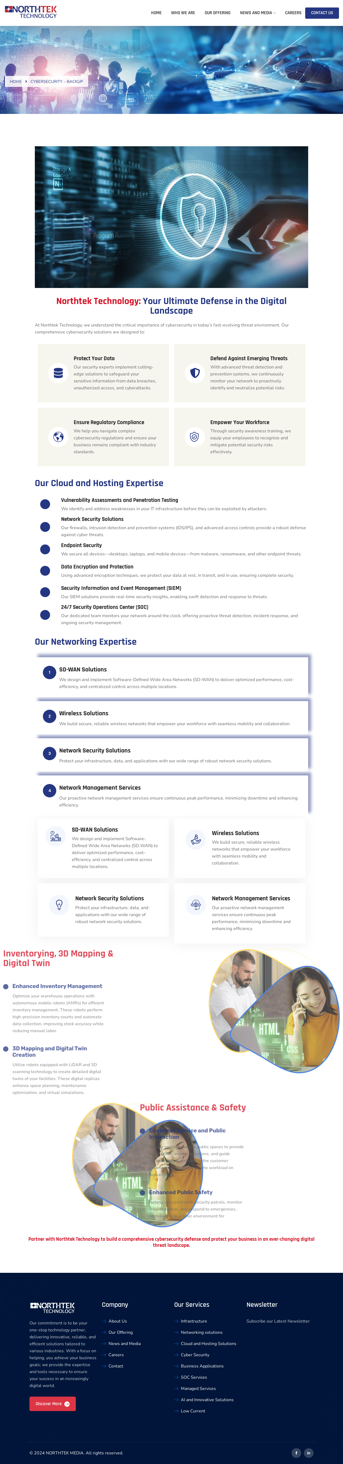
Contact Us (322, 13)
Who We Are (183, 13)
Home (156, 13)
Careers (293, 13)
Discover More (53, 1404)
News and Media (256, 13)
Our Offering (217, 13)
